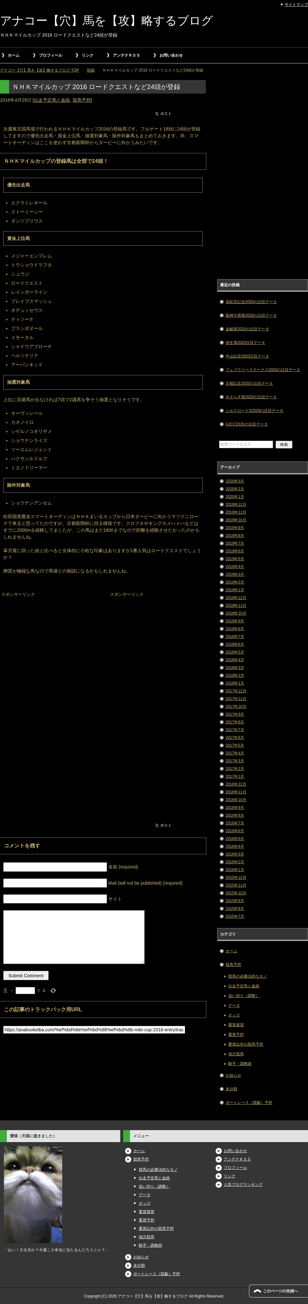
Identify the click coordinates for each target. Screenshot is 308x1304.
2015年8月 (235, 908)
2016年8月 (235, 815)
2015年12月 (236, 877)
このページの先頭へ (280, 1291)
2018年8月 (235, 629)
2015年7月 (235, 916)
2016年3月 (235, 854)
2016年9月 (235, 807)
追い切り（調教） (243, 995)
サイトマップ (296, 4)
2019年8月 (235, 535)
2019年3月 (235, 574)
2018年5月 (235, 652)
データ (234, 1005)
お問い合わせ (171, 55)
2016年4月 (235, 846)
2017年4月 (235, 753)
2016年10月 (236, 800)
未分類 (231, 1089)
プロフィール (50, 55)
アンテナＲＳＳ (126, 55)
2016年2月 (235, 862)
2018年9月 (235, 621)
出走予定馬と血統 (52, 100)
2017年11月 (236, 699)
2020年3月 (235, 481)
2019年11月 (236, 512)
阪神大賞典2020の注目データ (251, 315)
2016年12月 (236, 784)
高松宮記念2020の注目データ (251, 302)
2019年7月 (235, 543)
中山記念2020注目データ (247, 356)
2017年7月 (235, 730)
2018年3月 (235, 667)
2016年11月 (236, 792)
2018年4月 (235, 660)
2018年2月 (235, 675)
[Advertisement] (48, 639)
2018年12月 (236, 597)
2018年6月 (235, 644)
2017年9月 (235, 714)
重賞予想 (236, 1034)
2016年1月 (235, 869)
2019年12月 (236, 504)
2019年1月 (235, 590)
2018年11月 (236, 605)
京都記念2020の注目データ (249, 383)
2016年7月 (235, 823)
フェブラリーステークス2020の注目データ (263, 370)
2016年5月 (235, 838)
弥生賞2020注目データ (246, 342)
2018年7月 (235, 636)
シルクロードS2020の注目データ (255, 410)
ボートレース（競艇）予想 (249, 1102)
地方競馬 (236, 1054)
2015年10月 (236, 893)
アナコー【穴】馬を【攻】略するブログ (106, 20)
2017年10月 (236, 706)
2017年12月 (236, 691)
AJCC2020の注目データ (247, 424)
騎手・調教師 (240, 1063)
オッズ (234, 1015)
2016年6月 (235, 831)
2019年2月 (235, 582)
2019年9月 (235, 528)
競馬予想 (82, 100)
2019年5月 (235, 559)
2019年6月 (235, 551)
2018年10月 (236, 613)
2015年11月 (236, 885)
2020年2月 (235, 489)
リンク (87, 55)
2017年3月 (235, 761)
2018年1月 (235, 683)
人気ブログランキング (243, 1184)
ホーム (13, 55)
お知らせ (233, 1075)
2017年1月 (235, 776)
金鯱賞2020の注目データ (247, 329)
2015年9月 (235, 901)
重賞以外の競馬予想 (245, 1044)
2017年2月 (235, 768)
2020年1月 (235, 496)
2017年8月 (235, 722)
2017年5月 (235, 745)
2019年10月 (236, 520)
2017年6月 (235, 737)
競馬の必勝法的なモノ (247, 976)
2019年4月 (235, 566)
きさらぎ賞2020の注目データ (251, 397)
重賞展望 (236, 1025)
